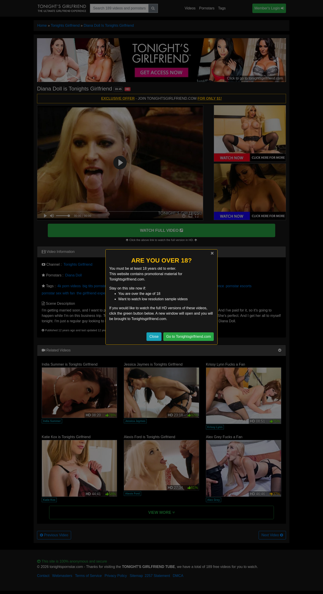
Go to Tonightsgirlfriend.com (188, 336)
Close (154, 336)
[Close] (212, 253)
